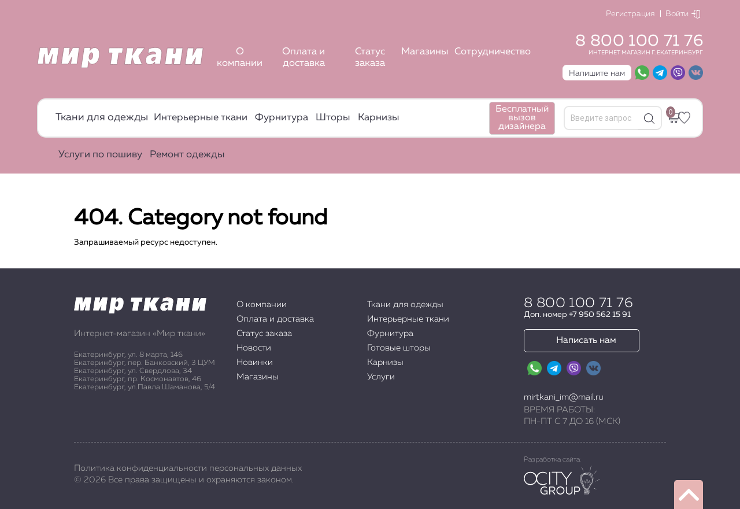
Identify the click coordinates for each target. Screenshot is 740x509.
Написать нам (586, 340)
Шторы (333, 118)
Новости (253, 348)
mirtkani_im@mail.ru (564, 397)
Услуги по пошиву (100, 155)
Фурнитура (281, 118)
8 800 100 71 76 (639, 41)
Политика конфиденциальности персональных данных (188, 468)
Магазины (425, 52)
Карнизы (378, 118)
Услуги (381, 376)
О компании (239, 57)
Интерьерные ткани (200, 118)
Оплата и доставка (303, 57)
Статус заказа (370, 57)
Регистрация (630, 14)
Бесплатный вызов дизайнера (522, 118)
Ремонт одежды (187, 155)
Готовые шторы (399, 348)
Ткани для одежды (102, 117)
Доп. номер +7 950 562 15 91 (577, 315)
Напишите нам (597, 73)
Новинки (254, 362)
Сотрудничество (492, 52)
